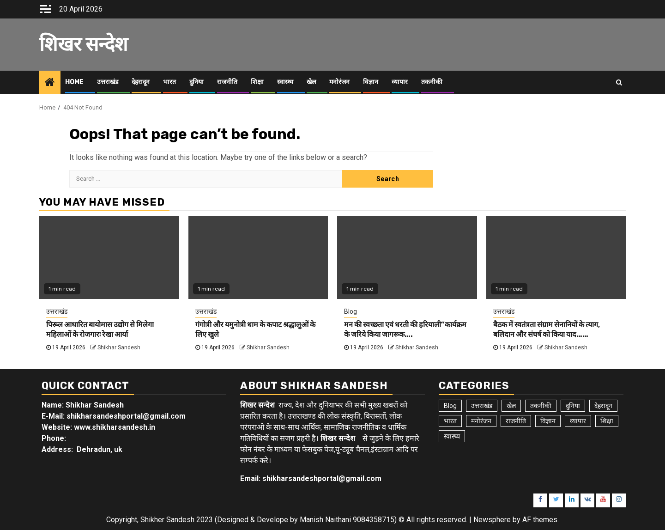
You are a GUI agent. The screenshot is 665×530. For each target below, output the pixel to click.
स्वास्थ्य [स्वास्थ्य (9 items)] (452, 436)
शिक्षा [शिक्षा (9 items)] (606, 421)
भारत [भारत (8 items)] (450, 421)
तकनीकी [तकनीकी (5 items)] (540, 405)
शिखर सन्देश (83, 44)
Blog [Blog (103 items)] (450, 405)
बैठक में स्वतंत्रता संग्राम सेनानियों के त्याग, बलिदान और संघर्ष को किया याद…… (546, 329)
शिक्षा (257, 82)
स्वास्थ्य (285, 82)
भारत (169, 82)
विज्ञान (370, 82)
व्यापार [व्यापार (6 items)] (578, 421)
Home (74, 82)
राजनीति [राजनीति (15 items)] (516, 421)
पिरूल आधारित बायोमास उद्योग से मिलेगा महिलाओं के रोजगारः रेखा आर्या (100, 329)
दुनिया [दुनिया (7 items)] (573, 405)
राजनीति (227, 82)
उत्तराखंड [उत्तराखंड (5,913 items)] (481, 405)
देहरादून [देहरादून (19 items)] (603, 405)
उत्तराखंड (107, 82)
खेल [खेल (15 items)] (511, 405)
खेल (311, 82)
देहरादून (141, 82)
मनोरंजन (339, 82)
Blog (350, 311)
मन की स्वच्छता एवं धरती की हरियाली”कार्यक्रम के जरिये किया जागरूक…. (405, 329)
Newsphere (492, 519)
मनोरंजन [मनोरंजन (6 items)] (481, 421)
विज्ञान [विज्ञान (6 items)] (548, 421)
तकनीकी (431, 82)
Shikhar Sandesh (118, 347)
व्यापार (400, 82)
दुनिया (196, 82)
